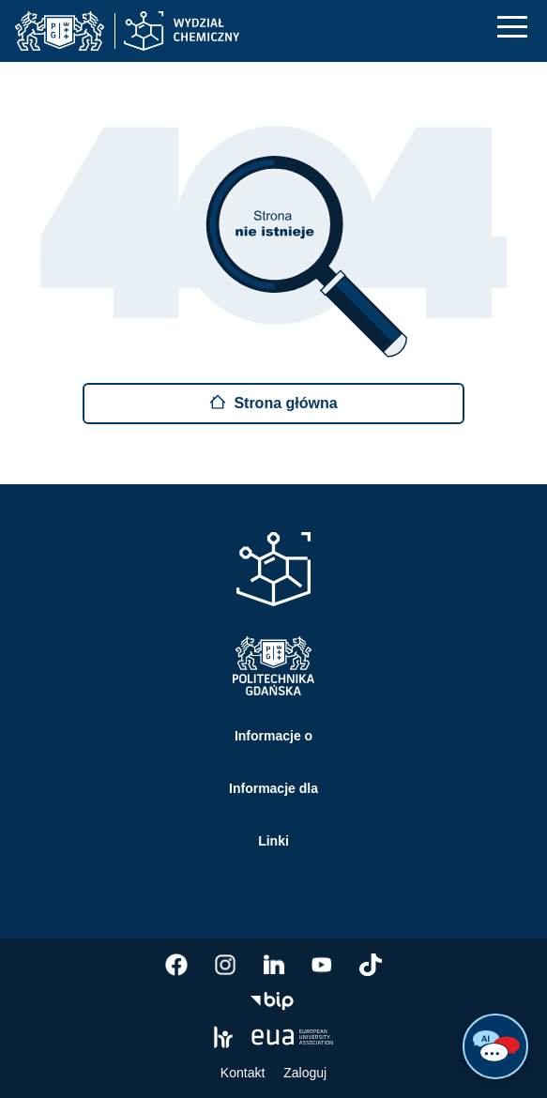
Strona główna (273, 402)
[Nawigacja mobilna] (512, 26)
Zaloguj (305, 1072)
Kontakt (242, 1072)
